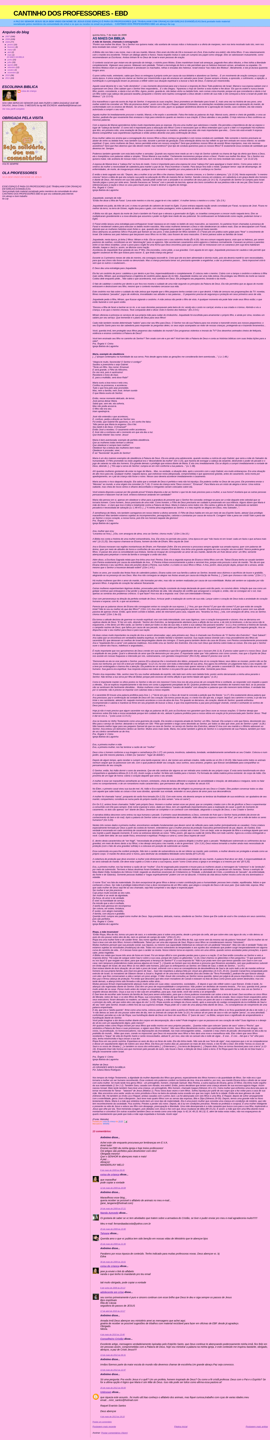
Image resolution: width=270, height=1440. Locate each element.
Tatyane (105, 1233)
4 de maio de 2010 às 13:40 (112, 1334)
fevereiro (11, 47)
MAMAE (106, 1124)
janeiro (10, 45)
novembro (11, 72)
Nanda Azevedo (109, 1212)
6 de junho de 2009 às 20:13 (112, 1288)
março (10, 50)
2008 (7, 39)
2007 (7, 36)
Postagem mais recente (104, 1426)
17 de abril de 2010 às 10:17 (112, 1311)
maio (9, 55)
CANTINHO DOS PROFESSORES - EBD (71, 13)
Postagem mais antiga (257, 1426)
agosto (10, 65)
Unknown (106, 1392)
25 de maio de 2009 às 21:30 (113, 1244)
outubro (10, 70)
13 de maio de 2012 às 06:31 (113, 1355)
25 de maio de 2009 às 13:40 (113, 1229)
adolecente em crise (112, 1292)
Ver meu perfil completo (13, 109)
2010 (7, 75)
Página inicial (180, 1426)
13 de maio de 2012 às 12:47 (113, 1370)
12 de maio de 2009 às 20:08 (113, 1188)
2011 (7, 78)
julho (9, 62)
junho (10, 60)
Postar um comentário (102, 1422)
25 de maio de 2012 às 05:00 (113, 1388)
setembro (11, 67)
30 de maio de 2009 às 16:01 (113, 1262)
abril (9, 52)
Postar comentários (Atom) (114, 1432)
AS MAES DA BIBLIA (15, 57)
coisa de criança (109, 1174)
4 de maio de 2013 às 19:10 (112, 1417)
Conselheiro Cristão (112, 1338)
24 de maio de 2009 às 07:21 (113, 1208)
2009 (7, 42)
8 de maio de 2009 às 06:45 (112, 1170)
